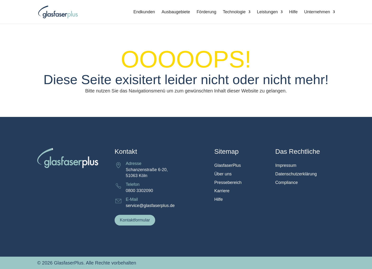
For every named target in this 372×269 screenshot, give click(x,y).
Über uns (223, 174)
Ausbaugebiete (176, 12)
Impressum (285, 165)
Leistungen (267, 12)
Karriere (221, 191)
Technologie (234, 12)
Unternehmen (317, 12)
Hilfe (293, 12)
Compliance (286, 182)
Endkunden (144, 12)
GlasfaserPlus (227, 165)
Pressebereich (228, 182)
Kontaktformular (135, 220)
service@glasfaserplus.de (150, 205)
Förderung (206, 12)
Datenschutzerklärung (296, 174)
